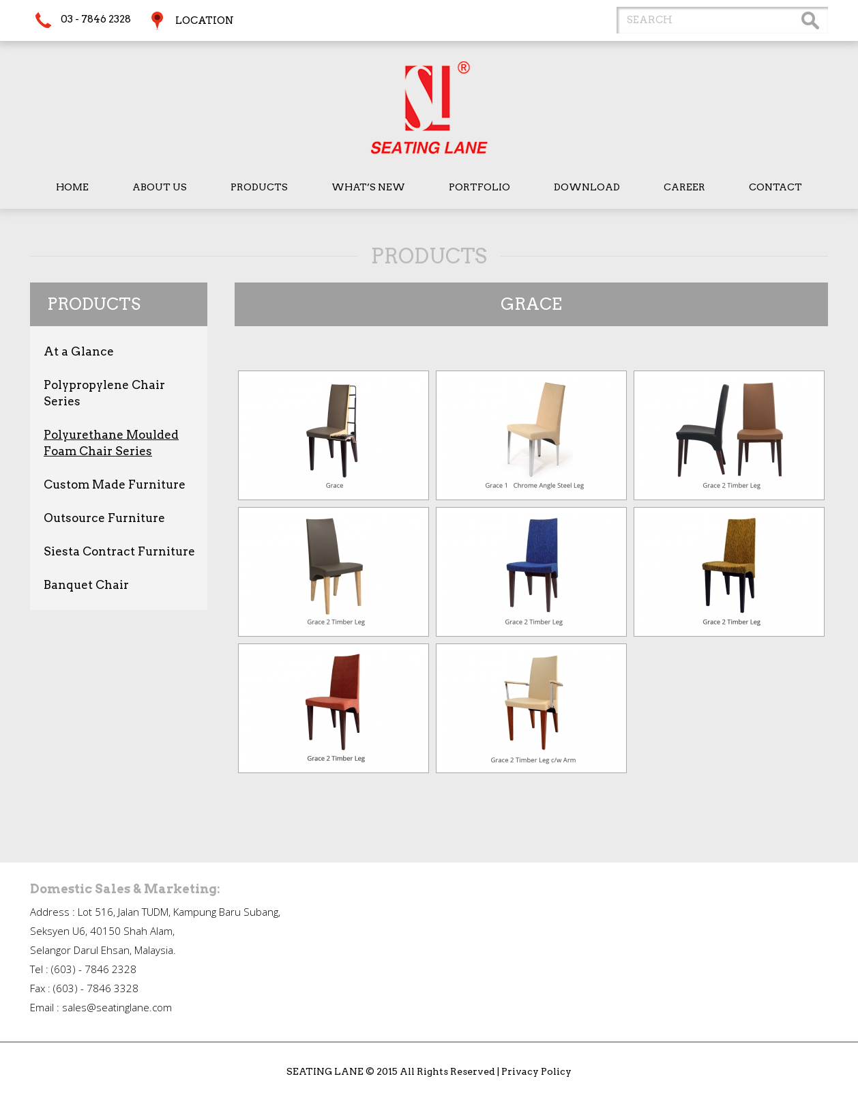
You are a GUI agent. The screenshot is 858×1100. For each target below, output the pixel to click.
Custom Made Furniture (115, 484)
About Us (159, 187)
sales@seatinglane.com (117, 1007)
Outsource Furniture (104, 518)
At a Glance (79, 351)
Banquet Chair (86, 585)
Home (72, 187)
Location (204, 20)
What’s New (368, 187)
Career (684, 187)
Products (259, 187)
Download (587, 187)
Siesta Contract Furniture (119, 551)
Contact (775, 187)
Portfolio (479, 187)
